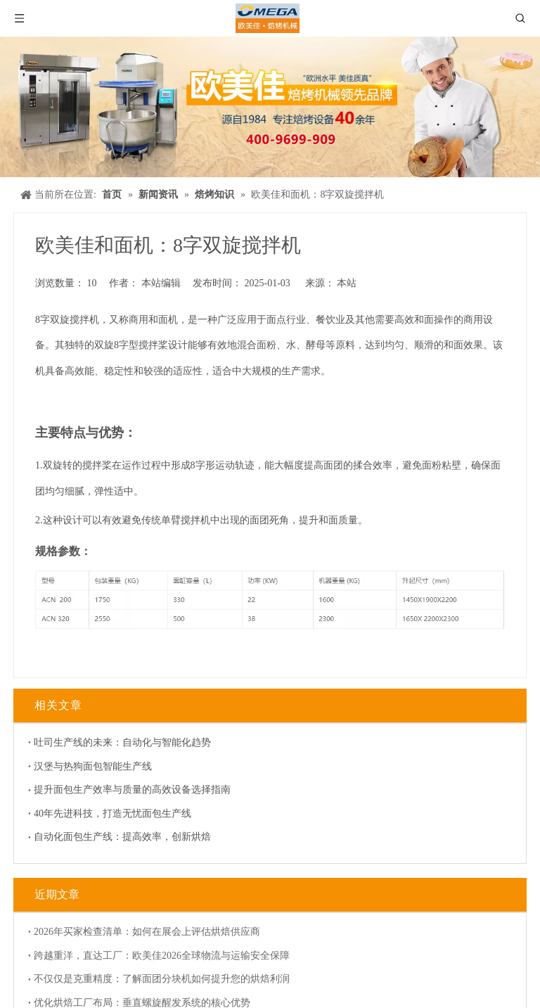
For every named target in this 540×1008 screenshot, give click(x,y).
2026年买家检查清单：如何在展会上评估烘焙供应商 (141, 917)
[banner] (270, 107)
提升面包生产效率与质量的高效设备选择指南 (126, 782)
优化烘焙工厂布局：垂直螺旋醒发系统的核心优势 (136, 988)
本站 (346, 283)
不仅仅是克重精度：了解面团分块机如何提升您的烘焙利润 (156, 964)
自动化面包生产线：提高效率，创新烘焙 (116, 829)
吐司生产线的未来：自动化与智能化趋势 (116, 735)
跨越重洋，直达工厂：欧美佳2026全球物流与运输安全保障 (156, 941)
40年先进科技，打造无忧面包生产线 (107, 806)
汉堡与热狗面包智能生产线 (87, 759)
